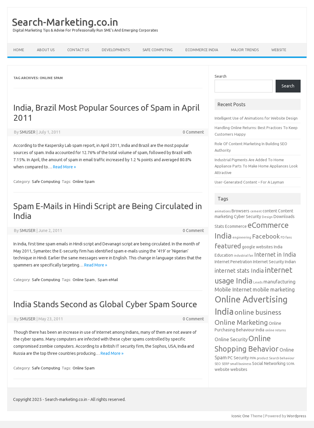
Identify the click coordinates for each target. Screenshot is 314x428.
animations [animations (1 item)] (223, 211)
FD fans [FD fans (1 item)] (286, 237)
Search (220, 76)
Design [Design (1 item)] (267, 217)
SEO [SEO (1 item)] (218, 364)
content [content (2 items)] (270, 210)
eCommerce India (201, 50)
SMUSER (27, 132)
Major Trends (245, 50)
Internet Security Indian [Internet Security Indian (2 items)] (274, 261)
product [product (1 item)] (262, 358)
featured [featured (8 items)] (228, 246)
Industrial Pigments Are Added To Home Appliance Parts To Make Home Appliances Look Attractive (256, 166)
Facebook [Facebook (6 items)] (266, 236)
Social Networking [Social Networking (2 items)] (268, 363)
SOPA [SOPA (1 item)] (290, 364)
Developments (116, 50)
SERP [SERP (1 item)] (225, 364)
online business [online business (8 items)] (258, 312)
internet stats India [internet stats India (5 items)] (239, 270)
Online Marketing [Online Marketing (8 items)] (241, 322)
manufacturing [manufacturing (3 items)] (279, 281)
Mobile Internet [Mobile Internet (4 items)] (233, 289)
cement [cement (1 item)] (256, 211)
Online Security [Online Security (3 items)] (231, 339)
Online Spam (84, 181)
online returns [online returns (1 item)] (275, 330)
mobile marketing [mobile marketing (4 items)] (274, 289)
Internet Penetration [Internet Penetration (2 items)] (233, 261)
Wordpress (296, 416)
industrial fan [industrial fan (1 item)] (243, 255)
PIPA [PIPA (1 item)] (253, 358)
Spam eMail (108, 280)
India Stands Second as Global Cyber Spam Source (105, 304)
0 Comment (193, 132)
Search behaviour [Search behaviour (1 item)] (281, 358)
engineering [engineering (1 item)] (241, 237)
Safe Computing (158, 50)
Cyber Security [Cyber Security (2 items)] (247, 216)
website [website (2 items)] (222, 369)
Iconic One (240, 416)
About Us (45, 50)
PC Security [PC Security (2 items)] (238, 357)
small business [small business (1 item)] (240, 364)
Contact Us (78, 50)
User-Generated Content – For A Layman (249, 182)
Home (18, 50)
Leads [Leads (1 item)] (258, 282)
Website (278, 50)
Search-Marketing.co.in (65, 21)
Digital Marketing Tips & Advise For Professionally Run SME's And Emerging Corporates (85, 30)
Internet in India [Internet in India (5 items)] (275, 254)
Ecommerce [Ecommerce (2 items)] (236, 226)
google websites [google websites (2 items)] (257, 246)
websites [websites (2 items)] (238, 369)
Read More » (64, 166)
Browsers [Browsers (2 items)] (240, 210)
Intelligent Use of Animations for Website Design (256, 118)
